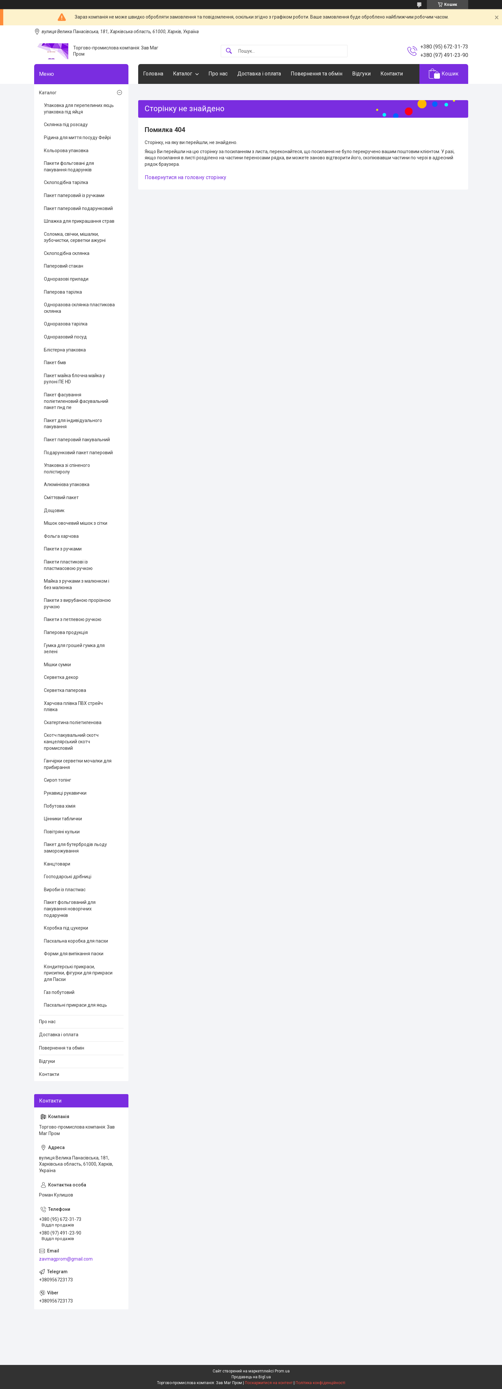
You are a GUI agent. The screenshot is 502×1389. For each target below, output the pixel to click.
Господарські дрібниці (67, 876)
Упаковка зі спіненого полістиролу (67, 468)
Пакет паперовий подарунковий (78, 208)
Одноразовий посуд (65, 336)
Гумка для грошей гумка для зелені (74, 649)
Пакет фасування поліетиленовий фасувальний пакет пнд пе (76, 401)
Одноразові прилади (66, 279)
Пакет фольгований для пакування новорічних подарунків (70, 909)
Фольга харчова (61, 536)
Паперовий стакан (63, 266)
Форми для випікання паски (73, 953)
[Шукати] (228, 51)
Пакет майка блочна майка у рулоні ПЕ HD (74, 379)
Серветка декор (61, 677)
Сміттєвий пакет (61, 497)
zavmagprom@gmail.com (66, 1259)
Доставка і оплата (259, 74)
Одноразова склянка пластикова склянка (79, 308)
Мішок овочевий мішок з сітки (75, 523)
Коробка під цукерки (66, 928)
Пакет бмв (55, 362)
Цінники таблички (63, 818)
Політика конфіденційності (320, 1383)
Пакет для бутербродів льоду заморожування (75, 847)
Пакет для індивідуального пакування (73, 424)
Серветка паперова (65, 690)
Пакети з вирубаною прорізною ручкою (77, 603)
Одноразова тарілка (65, 323)
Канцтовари (57, 863)
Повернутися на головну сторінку (185, 177)
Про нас (218, 74)
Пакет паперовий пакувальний (77, 439)
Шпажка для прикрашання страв (79, 221)
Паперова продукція (66, 632)
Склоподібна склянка (66, 253)
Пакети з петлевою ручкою (72, 619)
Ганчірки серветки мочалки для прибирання (78, 764)
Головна (153, 74)
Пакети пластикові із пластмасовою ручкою (68, 565)
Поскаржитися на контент (269, 1383)
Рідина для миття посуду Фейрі (77, 137)
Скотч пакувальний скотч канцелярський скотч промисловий (71, 741)
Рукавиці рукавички (65, 793)
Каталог (182, 74)
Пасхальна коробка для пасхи (76, 941)
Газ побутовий (59, 992)
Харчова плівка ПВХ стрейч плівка (73, 706)
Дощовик (54, 510)
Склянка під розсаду (66, 124)
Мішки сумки (57, 664)
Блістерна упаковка (65, 349)
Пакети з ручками (63, 548)
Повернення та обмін (316, 74)
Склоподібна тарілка (66, 182)
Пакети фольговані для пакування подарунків (69, 166)
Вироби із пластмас (65, 889)
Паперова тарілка (63, 292)
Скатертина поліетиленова (72, 722)
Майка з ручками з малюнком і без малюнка (76, 584)
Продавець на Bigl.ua (251, 1377)
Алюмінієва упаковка (66, 484)
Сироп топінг (57, 780)
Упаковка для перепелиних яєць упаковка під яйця (79, 108)
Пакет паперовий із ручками (74, 195)
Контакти (391, 74)
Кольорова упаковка (66, 150)
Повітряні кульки (62, 831)
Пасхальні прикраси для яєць (75, 1005)
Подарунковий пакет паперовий (78, 452)
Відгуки (361, 74)
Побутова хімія (59, 806)
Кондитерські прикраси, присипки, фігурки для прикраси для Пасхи (78, 973)
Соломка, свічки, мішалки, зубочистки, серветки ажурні (75, 237)
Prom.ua (282, 1371)
